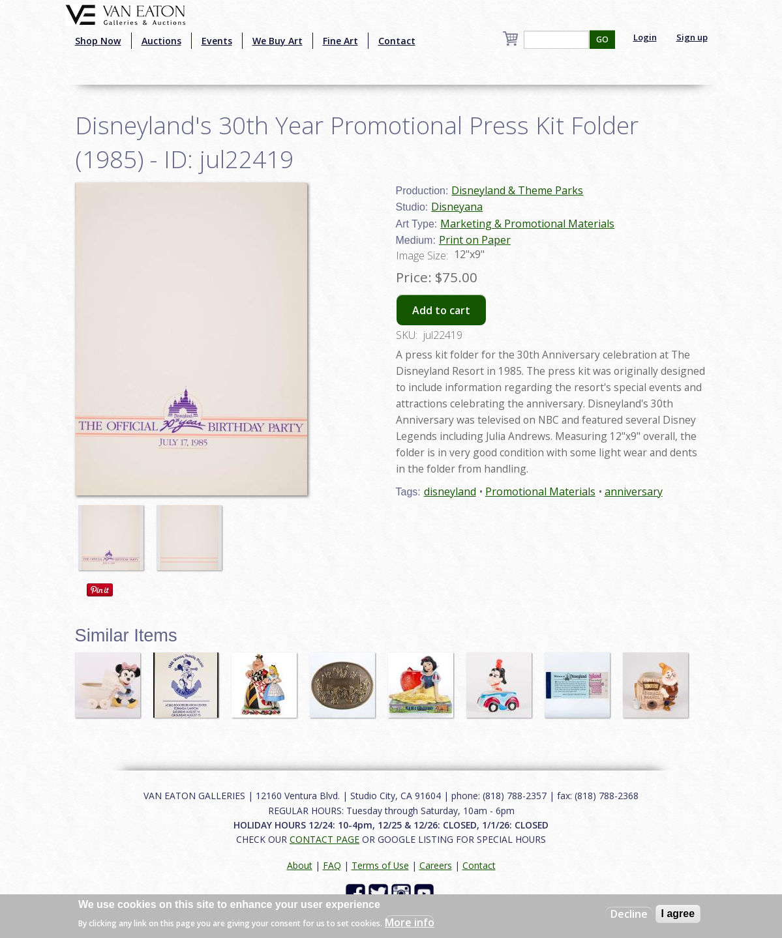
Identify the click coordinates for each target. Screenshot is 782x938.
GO (602, 39)
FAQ (332, 865)
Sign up (692, 37)
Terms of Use (380, 865)
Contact (396, 41)
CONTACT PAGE (324, 839)
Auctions (161, 41)
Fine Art (340, 41)
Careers (435, 865)
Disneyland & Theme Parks (517, 190)
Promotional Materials (540, 491)
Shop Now (98, 41)
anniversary (634, 491)
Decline (629, 914)
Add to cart (441, 310)
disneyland (450, 491)
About (299, 865)
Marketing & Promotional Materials (527, 223)
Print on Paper (475, 240)
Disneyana (457, 206)
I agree (678, 913)
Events (217, 41)
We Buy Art (277, 41)
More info (409, 922)
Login (645, 37)
